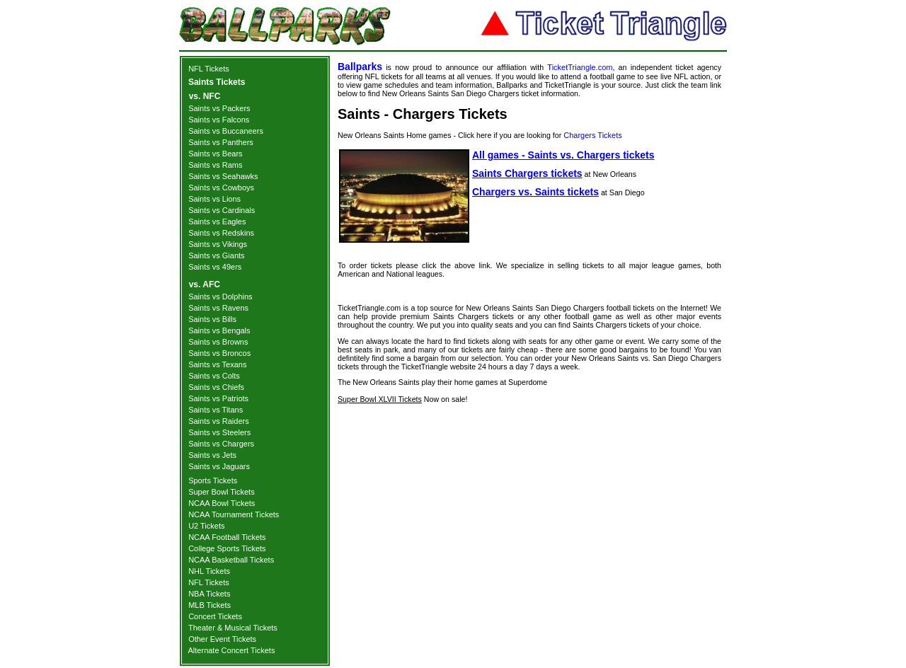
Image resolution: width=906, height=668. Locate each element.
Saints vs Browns (218, 342)
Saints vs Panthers (220, 142)
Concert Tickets (215, 616)
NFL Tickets (208, 68)
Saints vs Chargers (221, 443)
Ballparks (360, 66)
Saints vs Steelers (219, 432)
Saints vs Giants (216, 255)
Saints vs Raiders (218, 421)
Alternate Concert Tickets (231, 650)
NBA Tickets (209, 593)
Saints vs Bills (212, 319)
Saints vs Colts (214, 376)
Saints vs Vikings (217, 244)
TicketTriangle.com (579, 67)
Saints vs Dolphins (220, 296)
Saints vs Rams (215, 165)
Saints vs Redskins (221, 233)
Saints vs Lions (214, 199)
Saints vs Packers (219, 108)
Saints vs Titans (215, 409)
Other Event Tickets (222, 639)
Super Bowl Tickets (221, 492)
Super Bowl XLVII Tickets (380, 399)
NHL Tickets (209, 571)
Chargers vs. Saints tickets (535, 191)
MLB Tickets (209, 605)
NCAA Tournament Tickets (233, 514)
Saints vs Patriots (218, 398)
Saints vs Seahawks (223, 176)
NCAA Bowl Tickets (221, 503)
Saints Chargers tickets (527, 173)
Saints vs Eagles (217, 221)
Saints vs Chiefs (216, 387)
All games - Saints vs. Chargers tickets (563, 155)
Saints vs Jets (212, 455)
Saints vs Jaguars (219, 466)
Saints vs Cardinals (221, 210)
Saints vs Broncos (219, 353)
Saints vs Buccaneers (225, 131)
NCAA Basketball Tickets (231, 559)
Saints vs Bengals (219, 330)
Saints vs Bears (215, 153)
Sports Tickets (212, 480)
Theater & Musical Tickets (232, 627)
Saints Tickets (216, 82)
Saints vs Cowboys (221, 187)
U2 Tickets (206, 526)
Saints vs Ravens (218, 308)
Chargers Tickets (592, 135)
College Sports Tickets (226, 548)
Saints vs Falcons (218, 119)
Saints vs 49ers (214, 267)
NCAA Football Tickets (226, 537)
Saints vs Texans (217, 364)
